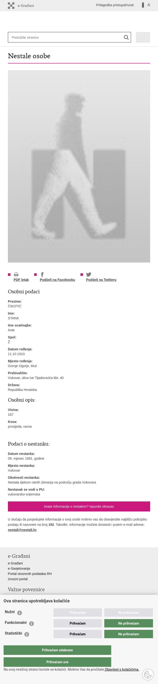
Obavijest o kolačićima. (121, 669)
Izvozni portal (17, 579)
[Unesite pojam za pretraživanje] (27, 37)
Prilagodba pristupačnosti (115, 5)
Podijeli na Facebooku (57, 277)
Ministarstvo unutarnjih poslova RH (33, 597)
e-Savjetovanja (19, 568)
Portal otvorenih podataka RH (30, 574)
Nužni (10, 621)
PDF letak (21, 277)
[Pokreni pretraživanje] (126, 37)
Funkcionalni (16, 632)
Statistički (13, 643)
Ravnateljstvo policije (23, 602)
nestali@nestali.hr (22, 530)
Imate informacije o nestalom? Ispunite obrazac (79, 506)
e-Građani (15, 563)
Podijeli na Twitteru (101, 277)
